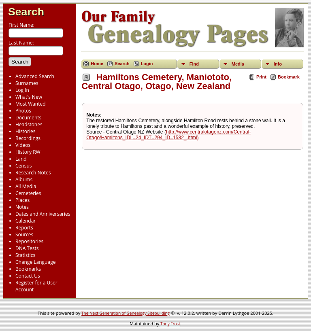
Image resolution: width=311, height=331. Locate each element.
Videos (22, 145)
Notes (22, 207)
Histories (25, 131)
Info (278, 64)
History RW (27, 152)
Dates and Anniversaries (42, 213)
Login (147, 63)
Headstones (29, 124)
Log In (22, 90)
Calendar (25, 220)
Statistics (25, 255)
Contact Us (27, 275)
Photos (23, 110)
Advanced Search (34, 76)
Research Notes (33, 172)
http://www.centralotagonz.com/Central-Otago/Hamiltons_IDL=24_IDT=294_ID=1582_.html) (168, 134)
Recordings (27, 138)
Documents (28, 117)
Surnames (26, 83)
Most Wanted (30, 103)
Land (21, 158)
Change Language (35, 262)
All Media (25, 186)
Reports (24, 227)
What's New (28, 96)
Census (23, 165)
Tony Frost (170, 324)
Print (261, 76)
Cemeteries (28, 193)
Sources (24, 234)
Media (238, 64)
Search (26, 12)
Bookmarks (28, 268)
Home (97, 63)
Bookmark (289, 76)
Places (22, 200)
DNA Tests (27, 248)
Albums (23, 179)
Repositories (29, 241)
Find (194, 64)
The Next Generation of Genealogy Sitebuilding (125, 313)
